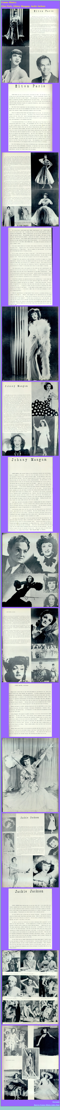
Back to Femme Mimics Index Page (47, 1105)
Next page (56, 1102)
